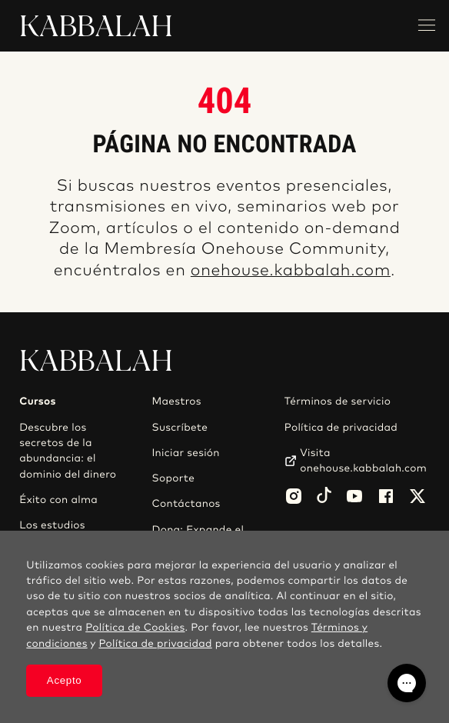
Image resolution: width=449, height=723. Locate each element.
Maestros (176, 401)
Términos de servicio (337, 401)
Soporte (173, 478)
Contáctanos (185, 503)
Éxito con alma (58, 500)
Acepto (64, 680)
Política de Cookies (135, 627)
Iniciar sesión (185, 453)
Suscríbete (179, 427)
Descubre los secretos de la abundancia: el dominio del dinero (67, 451)
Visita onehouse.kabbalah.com (363, 461)
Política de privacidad (340, 427)
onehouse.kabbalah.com (291, 271)
